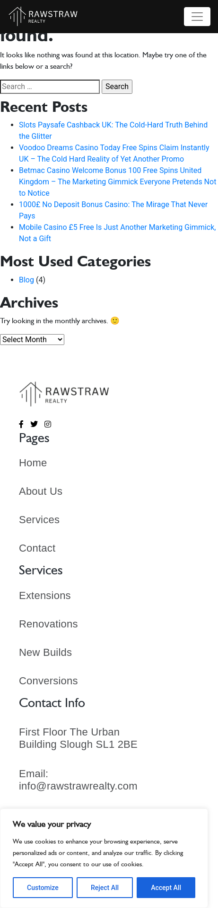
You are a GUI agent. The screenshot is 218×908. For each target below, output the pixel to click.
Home (33, 463)
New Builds (45, 652)
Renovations (48, 624)
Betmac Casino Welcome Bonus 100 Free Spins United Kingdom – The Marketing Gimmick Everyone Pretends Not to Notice (117, 182)
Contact (37, 548)
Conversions (48, 681)
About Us (40, 491)
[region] (104, 858)
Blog (26, 279)
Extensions (45, 595)
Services (39, 520)
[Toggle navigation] (197, 16)
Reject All (105, 887)
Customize (43, 887)
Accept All (166, 887)
